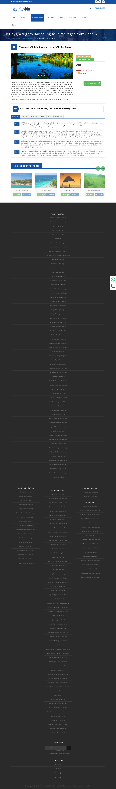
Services (72, 18)
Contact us (16, 25)
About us (24, 18)
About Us (58, 764)
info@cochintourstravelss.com (22, 1)
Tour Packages (37, 18)
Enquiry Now (92, 83)
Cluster (83, 18)
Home (14, 18)
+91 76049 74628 (98, 8)
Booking (62, 18)
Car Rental (51, 18)
